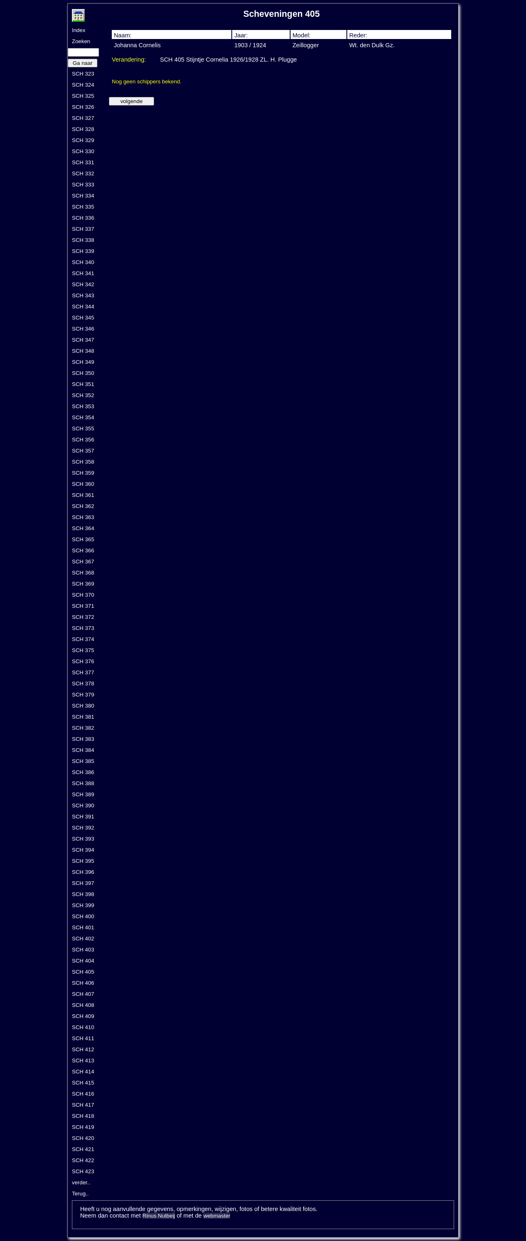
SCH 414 (83, 1072)
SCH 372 (83, 617)
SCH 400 (83, 916)
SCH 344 (83, 306)
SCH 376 (83, 661)
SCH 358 (83, 462)
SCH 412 (83, 1049)
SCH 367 (83, 561)
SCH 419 (83, 1127)
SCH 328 (83, 129)
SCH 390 (83, 805)
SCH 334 (83, 196)
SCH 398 (83, 894)
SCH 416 (83, 1094)
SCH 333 (83, 185)
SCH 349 (83, 362)
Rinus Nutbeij (159, 1216)
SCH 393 (83, 839)
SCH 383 (83, 739)
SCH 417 (83, 1105)
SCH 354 (83, 417)
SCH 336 (83, 218)
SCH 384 (83, 750)
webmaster (216, 1216)
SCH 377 (83, 672)
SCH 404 (83, 961)
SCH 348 (83, 351)
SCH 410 (83, 1027)
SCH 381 (83, 717)
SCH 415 (83, 1083)
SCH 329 (83, 140)
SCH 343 (83, 295)
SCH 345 (83, 318)
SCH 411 (83, 1038)
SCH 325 (83, 96)
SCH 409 (83, 1016)
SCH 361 (83, 495)
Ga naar (82, 63)
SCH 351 (83, 384)
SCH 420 (83, 1138)
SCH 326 (83, 107)
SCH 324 (83, 85)
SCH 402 (83, 938)
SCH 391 (83, 817)
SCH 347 (83, 340)
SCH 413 (83, 1060)
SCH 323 (83, 74)
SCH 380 (83, 706)
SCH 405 (83, 972)
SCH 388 (83, 783)
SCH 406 (83, 983)
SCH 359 (83, 473)
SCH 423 (83, 1171)
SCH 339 (83, 251)
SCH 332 (83, 173)
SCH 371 (83, 606)
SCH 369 (83, 584)
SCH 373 (83, 628)
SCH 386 (83, 772)
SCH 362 (83, 506)
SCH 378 (83, 683)
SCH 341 (83, 273)
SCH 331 (83, 162)
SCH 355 (83, 428)
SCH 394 (83, 850)
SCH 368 (83, 573)
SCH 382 (83, 728)
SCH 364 (83, 528)
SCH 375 (83, 650)
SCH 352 (83, 395)
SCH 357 (83, 451)
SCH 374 (83, 639)
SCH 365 (83, 539)
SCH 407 (83, 994)
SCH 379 (83, 695)
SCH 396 (83, 872)
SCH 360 (83, 484)
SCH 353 (83, 406)
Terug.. (80, 1193)
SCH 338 (83, 240)
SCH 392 (83, 828)
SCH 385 (83, 761)
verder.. (81, 1182)
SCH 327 (83, 118)
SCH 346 (83, 329)
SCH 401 (83, 927)
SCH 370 (83, 595)
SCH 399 (83, 905)
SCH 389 (83, 794)
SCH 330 (83, 151)
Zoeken (81, 41)
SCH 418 (83, 1116)
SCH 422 (83, 1160)
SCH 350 (83, 373)
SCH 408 (83, 1005)
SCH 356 (83, 440)
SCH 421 (83, 1149)
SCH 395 (83, 861)
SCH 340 (83, 262)
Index (78, 30)
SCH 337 (83, 229)
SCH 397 (83, 883)
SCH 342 (83, 284)
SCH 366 (83, 550)
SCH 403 (83, 950)
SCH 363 (83, 517)
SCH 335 (83, 207)
